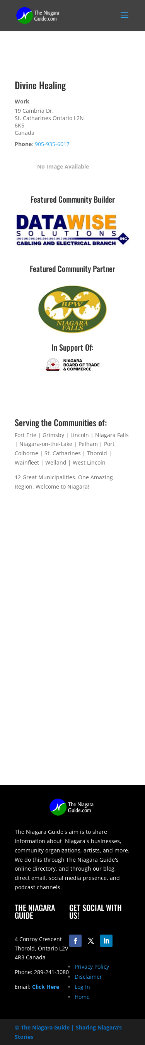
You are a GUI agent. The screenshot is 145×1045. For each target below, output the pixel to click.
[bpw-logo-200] (72, 333)
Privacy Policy (92, 966)
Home (82, 996)
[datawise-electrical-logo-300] (73, 246)
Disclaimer (88, 976)
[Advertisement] (72, 712)
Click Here (45, 986)
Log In (82, 986)
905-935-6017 (52, 144)
